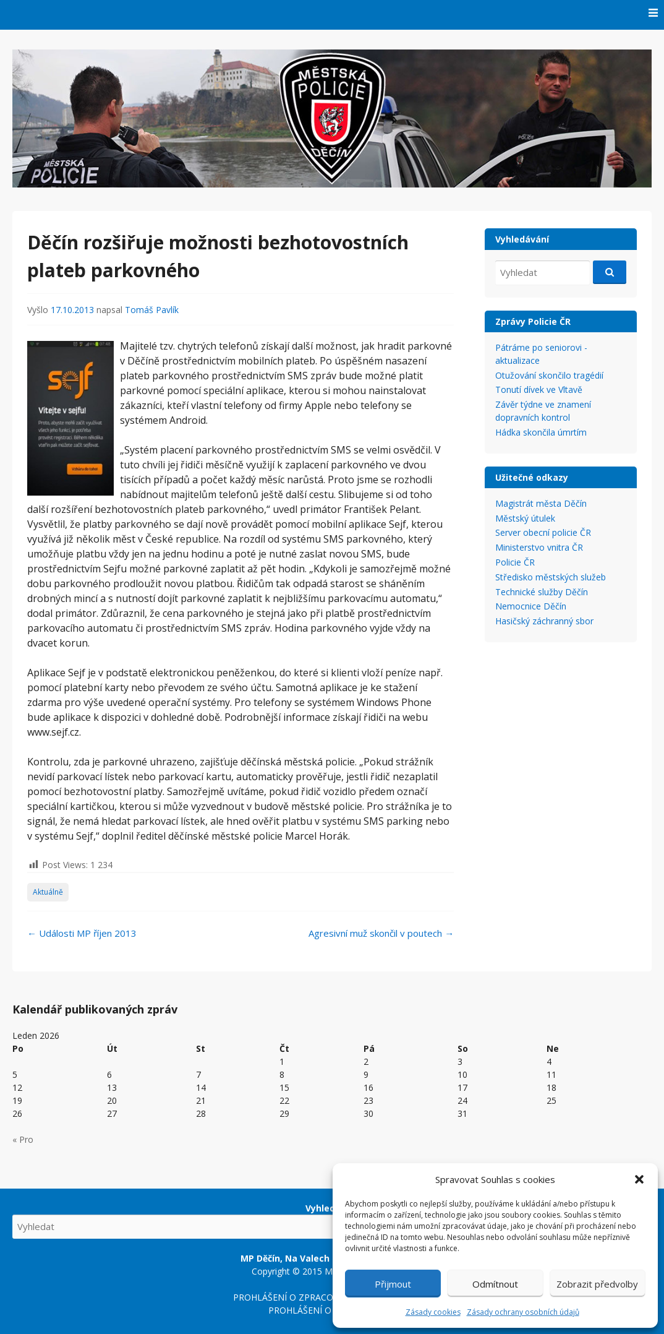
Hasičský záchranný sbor (544, 621)
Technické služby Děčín (541, 592)
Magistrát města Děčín (541, 503)
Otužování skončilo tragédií (549, 375)
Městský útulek (525, 518)
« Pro (22, 1139)
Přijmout (393, 1284)
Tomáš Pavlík (152, 310)
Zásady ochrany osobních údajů (523, 1312)
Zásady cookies (433, 1312)
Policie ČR (515, 562)
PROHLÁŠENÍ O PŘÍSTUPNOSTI (332, 1310)
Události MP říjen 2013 (82, 933)
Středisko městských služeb (550, 577)
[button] (639, 1179)
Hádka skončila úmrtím (541, 432)
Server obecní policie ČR (543, 532)
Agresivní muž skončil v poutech (381, 933)
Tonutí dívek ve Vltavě (538, 389)
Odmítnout (495, 1284)
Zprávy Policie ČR (533, 321)
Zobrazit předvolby (597, 1284)
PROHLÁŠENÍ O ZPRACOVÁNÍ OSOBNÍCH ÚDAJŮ (332, 1297)
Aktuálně (48, 892)
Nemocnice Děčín (530, 606)
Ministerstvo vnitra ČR (539, 547)
